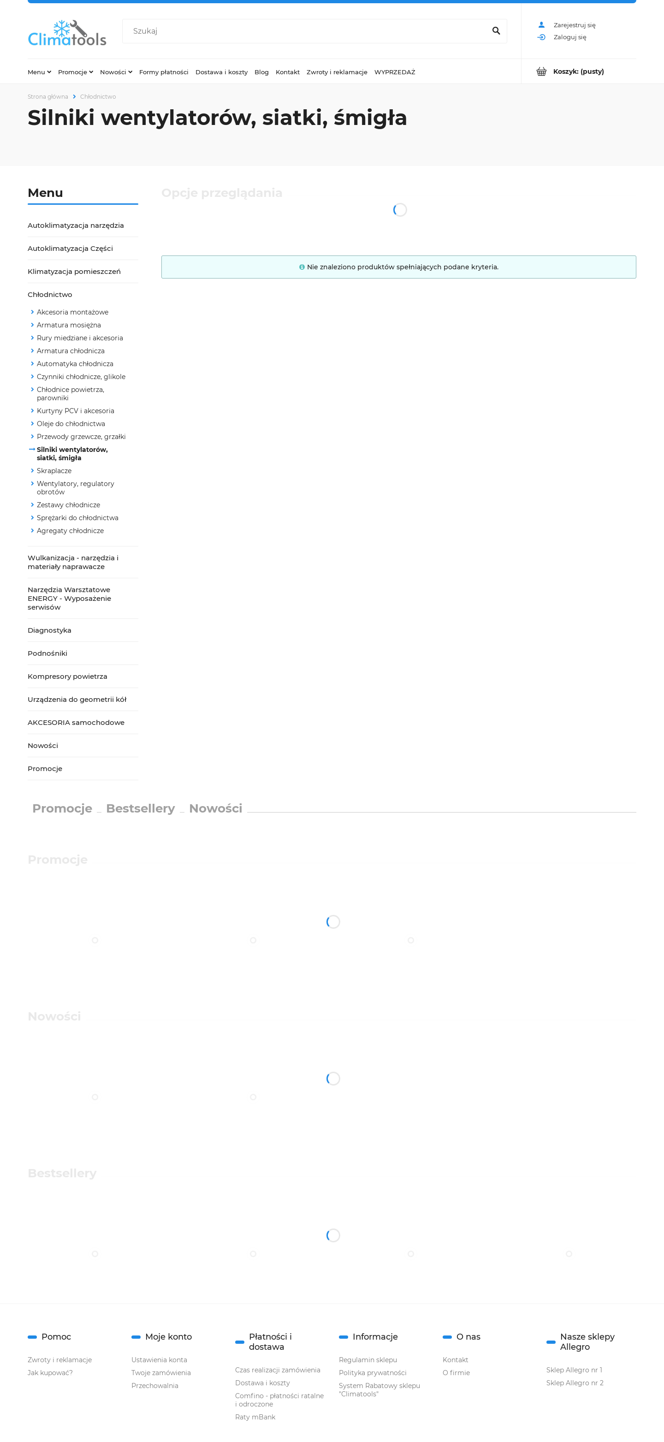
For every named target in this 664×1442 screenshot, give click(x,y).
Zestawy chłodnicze (68, 505)
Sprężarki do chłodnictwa (78, 518)
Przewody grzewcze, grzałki (81, 437)
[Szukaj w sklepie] (306, 31)
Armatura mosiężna (69, 325)
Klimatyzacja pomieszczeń (74, 271)
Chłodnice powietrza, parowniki (70, 394)
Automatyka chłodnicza (75, 364)
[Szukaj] (496, 31)
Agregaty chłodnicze (70, 531)
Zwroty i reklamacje (60, 1360)
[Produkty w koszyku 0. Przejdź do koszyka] (579, 71)
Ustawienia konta (159, 1360)
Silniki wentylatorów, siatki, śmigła (72, 453)
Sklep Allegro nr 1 (574, 1370)
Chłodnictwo (50, 294)
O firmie (456, 1373)
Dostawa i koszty (262, 1383)
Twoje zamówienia (161, 1373)
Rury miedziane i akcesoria (80, 338)
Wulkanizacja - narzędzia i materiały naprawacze (73, 562)
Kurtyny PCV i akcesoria (75, 411)
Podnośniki (47, 653)
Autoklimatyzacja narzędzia (76, 225)
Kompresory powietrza (67, 676)
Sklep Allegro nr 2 (575, 1383)
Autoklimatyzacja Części (70, 248)
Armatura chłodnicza (71, 351)
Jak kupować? (50, 1373)
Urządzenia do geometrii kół (77, 699)
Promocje (45, 768)
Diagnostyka (49, 630)
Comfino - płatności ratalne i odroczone (279, 1400)
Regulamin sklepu (368, 1360)
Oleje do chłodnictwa (71, 424)
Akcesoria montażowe (72, 312)
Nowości (43, 745)
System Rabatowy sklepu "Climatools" (379, 1390)
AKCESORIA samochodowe (76, 722)
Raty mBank (255, 1417)
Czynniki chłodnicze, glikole (81, 377)
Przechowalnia (154, 1386)
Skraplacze (54, 471)
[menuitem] (39, 71)
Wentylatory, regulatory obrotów (75, 488)
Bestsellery (140, 808)
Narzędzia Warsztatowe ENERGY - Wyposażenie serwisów (69, 598)
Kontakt (455, 1360)
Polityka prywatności (373, 1373)
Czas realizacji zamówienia (277, 1370)
